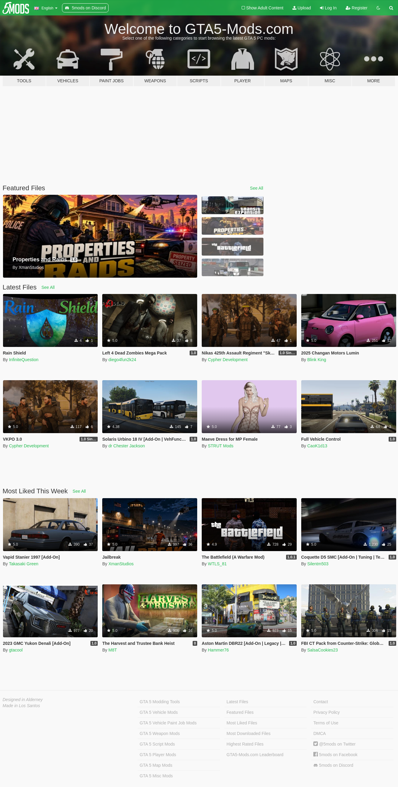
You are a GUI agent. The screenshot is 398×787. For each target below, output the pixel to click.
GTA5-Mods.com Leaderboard (255, 754)
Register (356, 7)
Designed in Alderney (23, 699)
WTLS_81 (217, 563)
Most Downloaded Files (249, 733)
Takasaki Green (23, 563)
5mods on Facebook (335, 754)
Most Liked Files (242, 722)
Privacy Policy (326, 712)
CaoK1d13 (317, 445)
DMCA (319, 733)
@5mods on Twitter (334, 744)
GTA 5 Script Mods (157, 744)
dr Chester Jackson (126, 445)
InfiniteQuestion (23, 359)
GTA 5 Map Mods (156, 765)
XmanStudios (120, 563)
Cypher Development (228, 359)
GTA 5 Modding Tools (160, 701)
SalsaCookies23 (322, 650)
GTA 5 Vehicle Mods (159, 712)
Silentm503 (317, 563)
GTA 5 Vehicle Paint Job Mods (168, 722)
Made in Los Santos (21, 705)
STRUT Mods (220, 445)
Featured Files (240, 712)
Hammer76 (218, 650)
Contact (320, 701)
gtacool (16, 650)
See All (256, 188)
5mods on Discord (333, 765)
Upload (301, 7)
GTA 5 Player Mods (158, 754)
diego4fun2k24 (122, 359)
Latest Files (237, 701)
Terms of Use (325, 722)
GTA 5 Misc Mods (156, 775)
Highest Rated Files (245, 744)
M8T (112, 650)
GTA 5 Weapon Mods (160, 733)
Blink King (316, 359)
